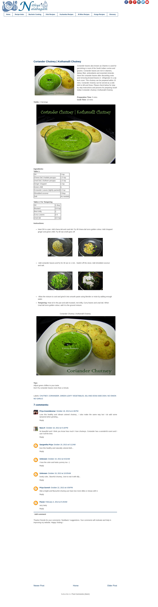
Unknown (43, 459)
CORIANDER (54, 396)
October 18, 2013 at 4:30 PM (67, 411)
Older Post (112, 585)
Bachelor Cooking (35, 14)
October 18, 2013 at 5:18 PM (57, 428)
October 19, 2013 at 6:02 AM (59, 459)
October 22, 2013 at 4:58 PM (62, 488)
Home (8, 14)
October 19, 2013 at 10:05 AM (59, 473)
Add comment (40, 514)
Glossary (112, 14)
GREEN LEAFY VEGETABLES (72, 396)
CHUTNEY (44, 396)
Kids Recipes (50, 14)
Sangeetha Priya (46, 445)
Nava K (42, 428)
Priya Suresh (45, 488)
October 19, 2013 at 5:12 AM (65, 445)
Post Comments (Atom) (80, 594)
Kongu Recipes (99, 14)
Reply (42, 420)
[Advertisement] (75, 38)
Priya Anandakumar (48, 411)
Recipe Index (19, 14)
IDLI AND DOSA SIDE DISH (96, 396)
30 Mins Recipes (83, 14)
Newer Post (39, 585)
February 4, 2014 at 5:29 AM (56, 502)
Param (42, 502)
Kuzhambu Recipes (66, 14)
